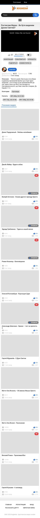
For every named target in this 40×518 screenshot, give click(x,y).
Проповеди (15, 91)
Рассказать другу (12, 508)
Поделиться (13, 63)
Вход (25, 2)
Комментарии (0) (25, 63)
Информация (8, 59)
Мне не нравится (12, 55)
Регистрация (17, 2)
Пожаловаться (20, 59)
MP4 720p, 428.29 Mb (10, 100)
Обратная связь (29, 508)
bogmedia (12, 69)
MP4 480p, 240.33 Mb (17, 96)
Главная (8, 504)
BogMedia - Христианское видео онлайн (23, 514)
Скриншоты (32, 59)
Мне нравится (9, 55)
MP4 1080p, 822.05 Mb (26, 100)
